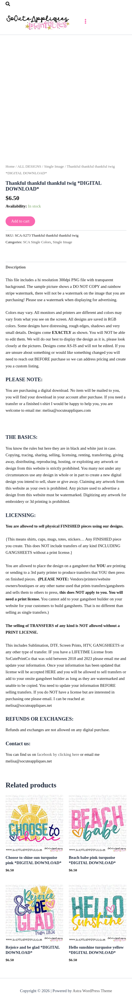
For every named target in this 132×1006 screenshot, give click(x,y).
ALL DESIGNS (29, 166)
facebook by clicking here (58, 754)
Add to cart (20, 221)
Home (10, 166)
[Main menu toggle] (85, 21)
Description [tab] (16, 267)
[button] (8, 4)
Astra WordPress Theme (92, 991)
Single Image (54, 166)
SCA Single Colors (37, 242)
